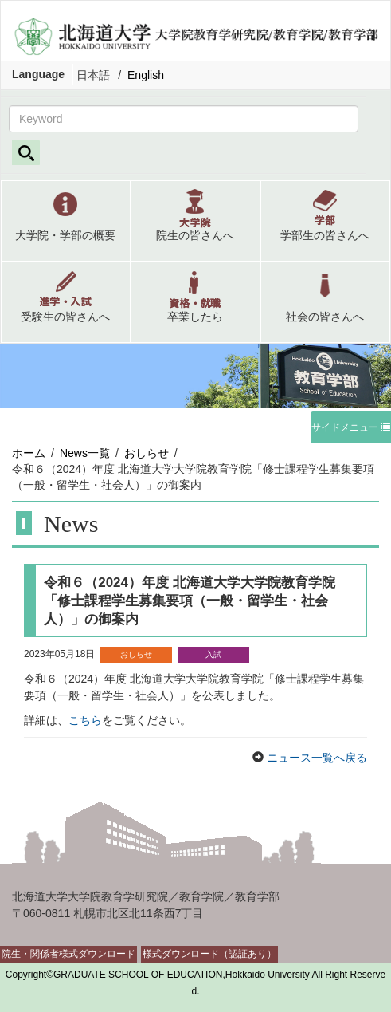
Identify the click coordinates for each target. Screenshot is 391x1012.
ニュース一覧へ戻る (315, 757)
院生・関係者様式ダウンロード (68, 953)
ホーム (28, 453)
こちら (85, 720)
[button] (66, 221)
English (145, 75)
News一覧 (85, 453)
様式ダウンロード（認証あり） (209, 953)
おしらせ (146, 453)
